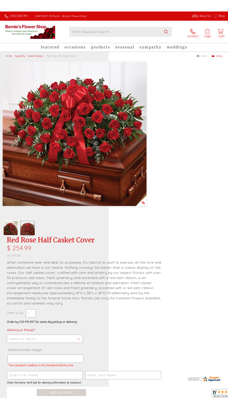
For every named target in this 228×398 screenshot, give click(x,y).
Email (217, 54)
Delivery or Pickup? (128, 168)
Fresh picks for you (114, 271)
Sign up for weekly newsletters (114, 290)
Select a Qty (122, 151)
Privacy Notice (166, 394)
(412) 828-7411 (19, 16)
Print (202, 54)
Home (9, 54)
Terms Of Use (145, 394)
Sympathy (20, 54)
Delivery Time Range (131, 188)
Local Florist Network (191, 394)
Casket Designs (36, 54)
